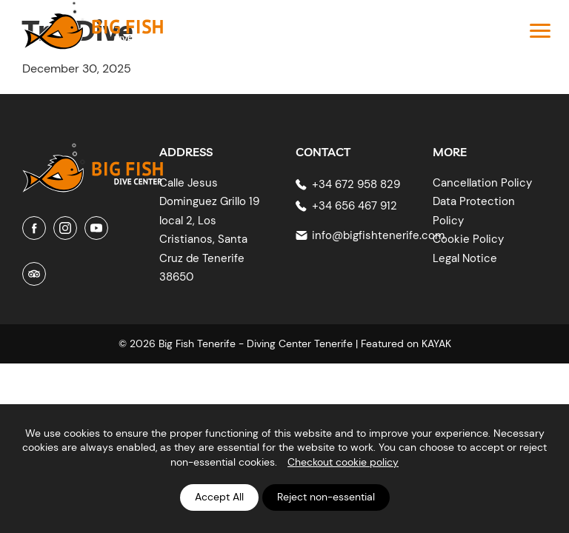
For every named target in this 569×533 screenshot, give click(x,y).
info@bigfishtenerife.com (378, 235)
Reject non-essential (326, 496)
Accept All (219, 496)
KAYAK (436, 343)
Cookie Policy (468, 239)
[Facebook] (34, 228)
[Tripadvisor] (34, 274)
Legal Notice (465, 258)
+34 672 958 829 (356, 184)
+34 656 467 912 (354, 205)
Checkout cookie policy (343, 462)
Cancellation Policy (482, 182)
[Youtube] (96, 228)
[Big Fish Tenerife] (92, 162)
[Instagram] (65, 228)
